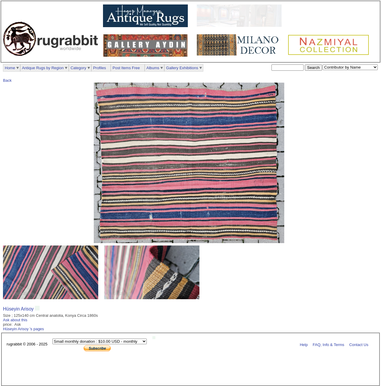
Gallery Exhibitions (182, 68)
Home (10, 68)
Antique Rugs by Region (43, 68)
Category (78, 68)
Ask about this (15, 320)
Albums (152, 68)
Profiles (99, 68)
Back (7, 80)
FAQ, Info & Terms (328, 344)
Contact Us (358, 344)
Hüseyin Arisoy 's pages (23, 329)
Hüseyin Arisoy (19, 308)
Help (304, 344)
